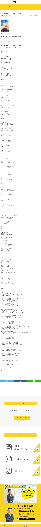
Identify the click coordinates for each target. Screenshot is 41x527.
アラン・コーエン (15, 15)
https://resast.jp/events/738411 (7, 345)
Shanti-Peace (8, 15)
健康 (34, 15)
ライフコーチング (28, 15)
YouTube (11, 15)
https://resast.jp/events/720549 (7, 327)
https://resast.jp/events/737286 (7, 299)
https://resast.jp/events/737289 (7, 319)
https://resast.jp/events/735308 (7, 306)
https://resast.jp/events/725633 (7, 354)
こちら (18, 370)
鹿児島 (36, 15)
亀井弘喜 (32, 15)
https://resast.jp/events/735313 (7, 311)
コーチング (19, 15)
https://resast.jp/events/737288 (7, 316)
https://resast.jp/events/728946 (7, 338)
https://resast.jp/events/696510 (7, 356)
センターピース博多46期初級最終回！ (11, 36)
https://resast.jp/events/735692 (7, 309)
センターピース (23, 15)
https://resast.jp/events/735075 (7, 333)
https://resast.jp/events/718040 (7, 304)
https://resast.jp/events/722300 (7, 314)
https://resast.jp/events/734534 (7, 331)
